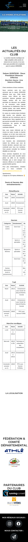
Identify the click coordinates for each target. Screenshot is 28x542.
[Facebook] (18, 523)
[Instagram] (9, 523)
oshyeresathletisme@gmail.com (12, 171)
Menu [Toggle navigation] (22, 5)
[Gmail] (14, 537)
